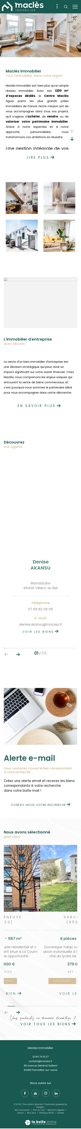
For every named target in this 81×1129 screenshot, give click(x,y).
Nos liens (32, 1112)
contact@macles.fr (40, 1061)
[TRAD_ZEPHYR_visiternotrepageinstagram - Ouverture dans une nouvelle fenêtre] (46, 1093)
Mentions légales (56, 1110)
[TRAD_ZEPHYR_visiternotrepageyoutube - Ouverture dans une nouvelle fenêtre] (35, 1093)
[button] (17, 1012)
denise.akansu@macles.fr (40, 624)
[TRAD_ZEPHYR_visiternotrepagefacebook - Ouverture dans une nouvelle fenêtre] (25, 1093)
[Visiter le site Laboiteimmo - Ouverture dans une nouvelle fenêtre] (40, 1120)
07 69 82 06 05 (40, 609)
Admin (21, 1112)
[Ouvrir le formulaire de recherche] (66, 7)
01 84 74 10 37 (41, 1056)
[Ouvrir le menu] (75, 6)
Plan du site (39, 1110)
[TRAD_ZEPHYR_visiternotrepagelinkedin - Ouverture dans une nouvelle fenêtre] (56, 1093)
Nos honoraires (22, 1110)
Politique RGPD (46, 1112)
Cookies (60, 1113)
